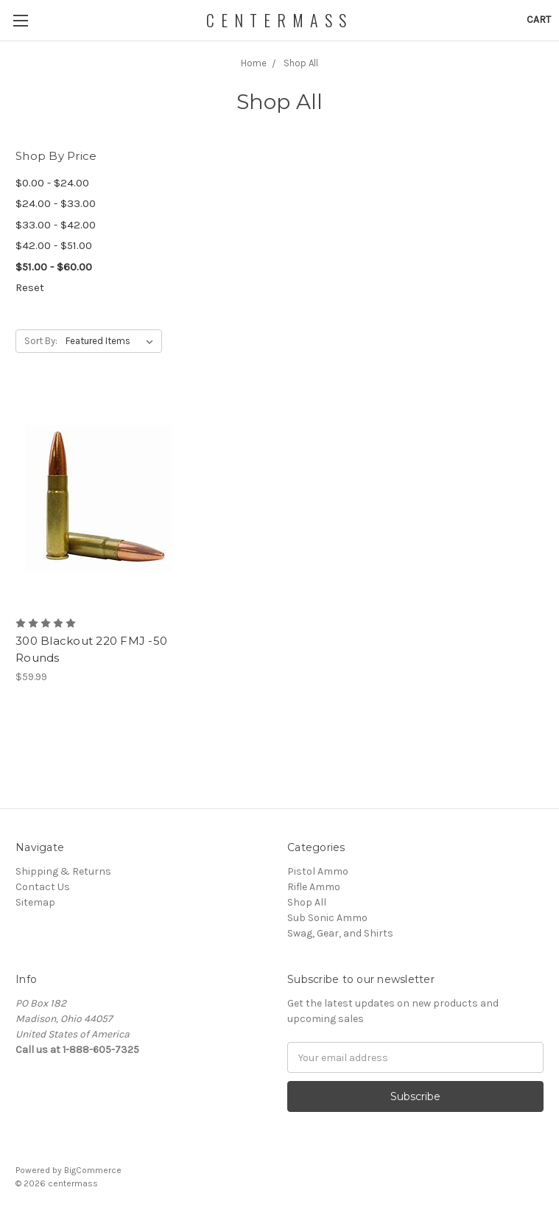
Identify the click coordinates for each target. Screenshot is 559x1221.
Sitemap (35, 902)
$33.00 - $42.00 (55, 224)
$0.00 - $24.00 (52, 182)
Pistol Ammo (317, 871)
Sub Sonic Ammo (327, 918)
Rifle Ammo (313, 887)
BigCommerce (93, 1170)
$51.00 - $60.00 (53, 266)
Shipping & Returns (63, 871)
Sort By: (40, 340)
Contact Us (42, 887)
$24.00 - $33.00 (55, 203)
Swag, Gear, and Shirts (340, 933)
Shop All (306, 902)
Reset (29, 287)
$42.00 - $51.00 (53, 245)
